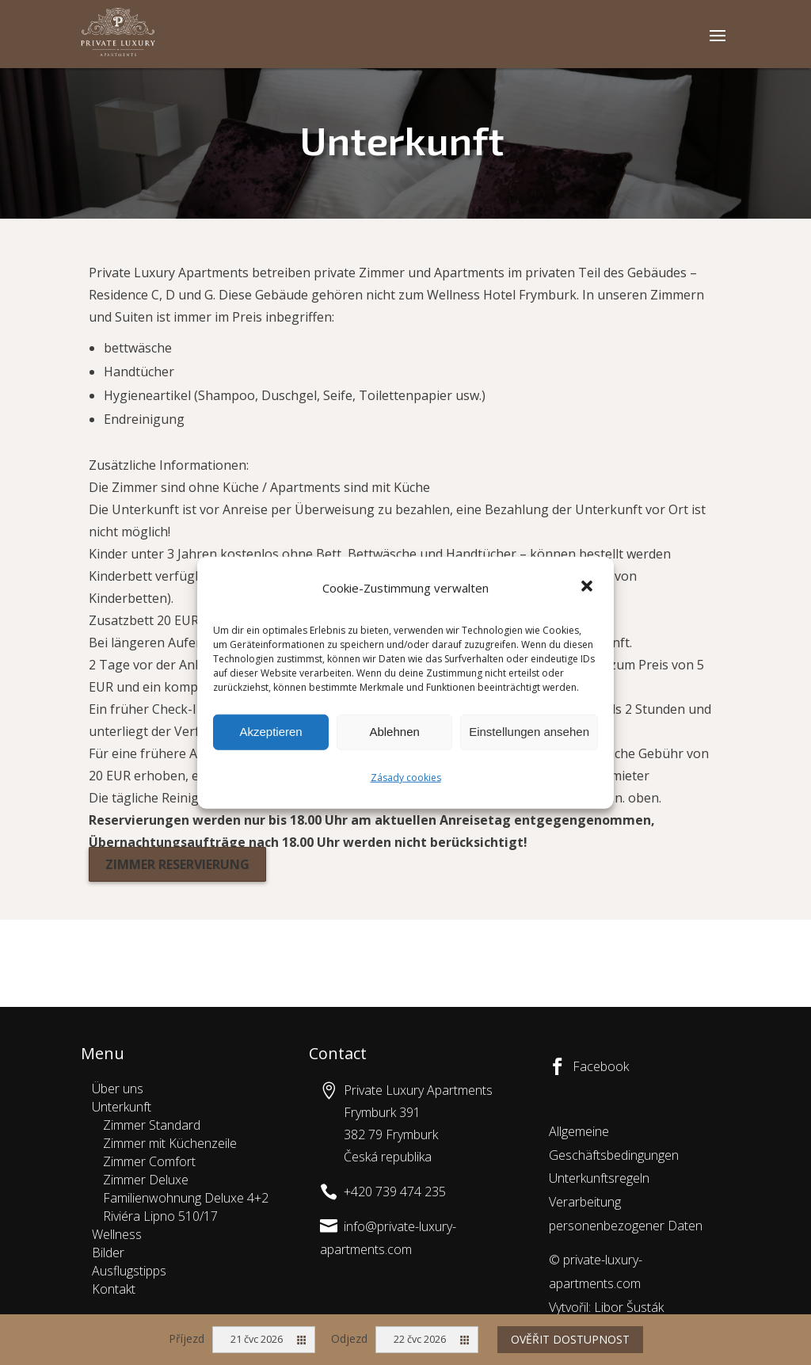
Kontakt (113, 1289)
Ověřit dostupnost (570, 1339)
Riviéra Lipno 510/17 (160, 1216)
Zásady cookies (406, 777)
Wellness (117, 1234)
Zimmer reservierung (177, 864)
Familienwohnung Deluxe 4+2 (185, 1198)
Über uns (117, 1088)
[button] (588, 587)
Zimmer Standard (151, 1125)
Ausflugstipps (129, 1270)
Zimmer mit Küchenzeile (170, 1143)
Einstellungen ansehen (529, 731)
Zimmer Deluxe (145, 1179)
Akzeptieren (270, 731)
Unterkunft (121, 1106)
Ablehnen (394, 731)
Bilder (108, 1252)
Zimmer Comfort (149, 1161)
